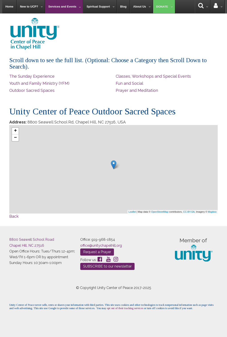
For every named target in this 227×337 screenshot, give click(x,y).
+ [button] (15, 131)
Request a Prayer (97, 252)
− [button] (15, 138)
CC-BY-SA (189, 211)
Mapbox (212, 211)
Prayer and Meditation (137, 90)
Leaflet (132, 211)
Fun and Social (129, 83)
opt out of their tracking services (125, 308)
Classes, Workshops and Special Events (153, 76)
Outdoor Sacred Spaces (32, 90)
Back (14, 216)
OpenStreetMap (159, 211)
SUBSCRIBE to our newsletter (107, 266)
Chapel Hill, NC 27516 (26, 245)
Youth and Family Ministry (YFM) (39, 83)
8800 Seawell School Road (31, 239)
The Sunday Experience (32, 76)
